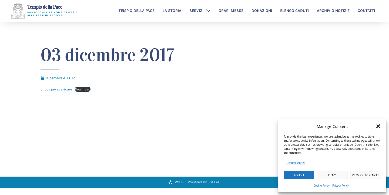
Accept (298, 175)
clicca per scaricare (56, 89)
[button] (378, 126)
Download (82, 89)
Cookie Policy (321, 185)
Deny (332, 175)
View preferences (365, 175)
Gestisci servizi (295, 163)
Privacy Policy (340, 185)
